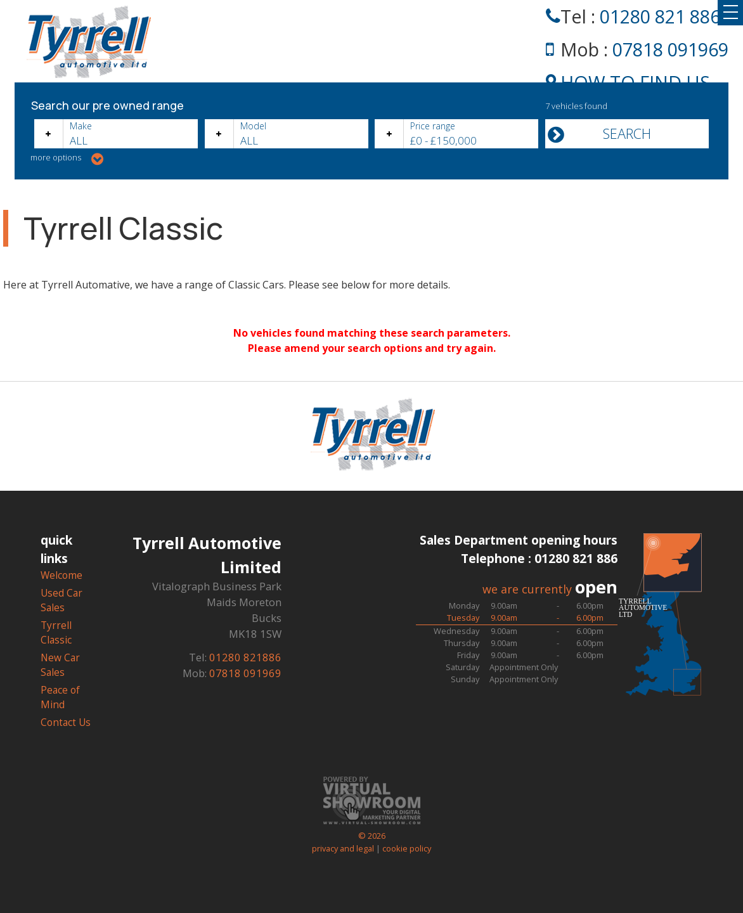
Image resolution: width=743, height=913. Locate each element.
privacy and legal (343, 848)
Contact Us (66, 722)
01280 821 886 (660, 16)
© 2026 (371, 829)
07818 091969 (670, 49)
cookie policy (406, 848)
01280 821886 (245, 657)
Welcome (61, 575)
